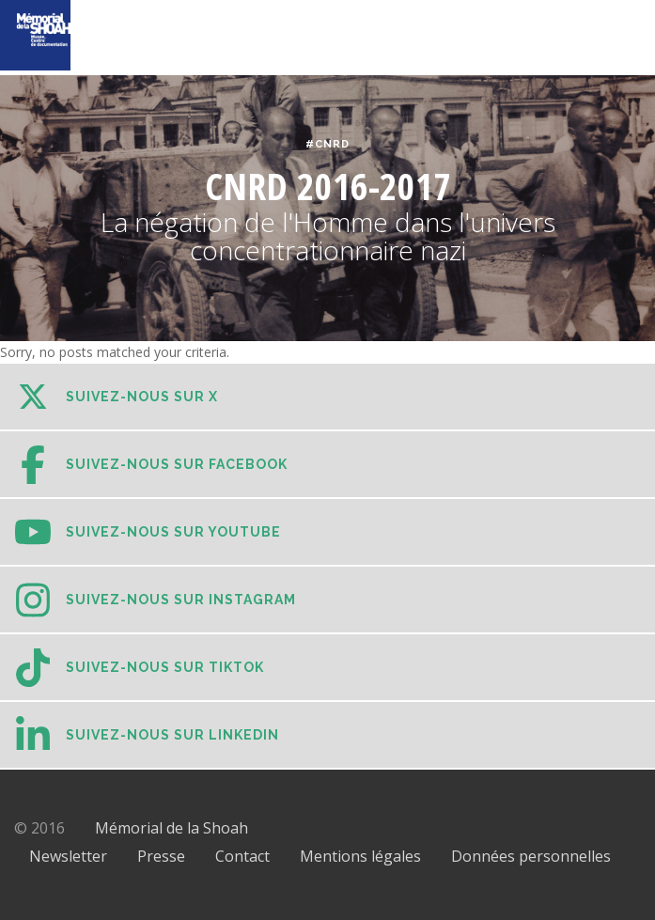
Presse (161, 856)
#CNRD (327, 144)
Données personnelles (531, 856)
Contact (242, 856)
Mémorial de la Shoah (171, 828)
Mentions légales (360, 856)
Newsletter (68, 856)
